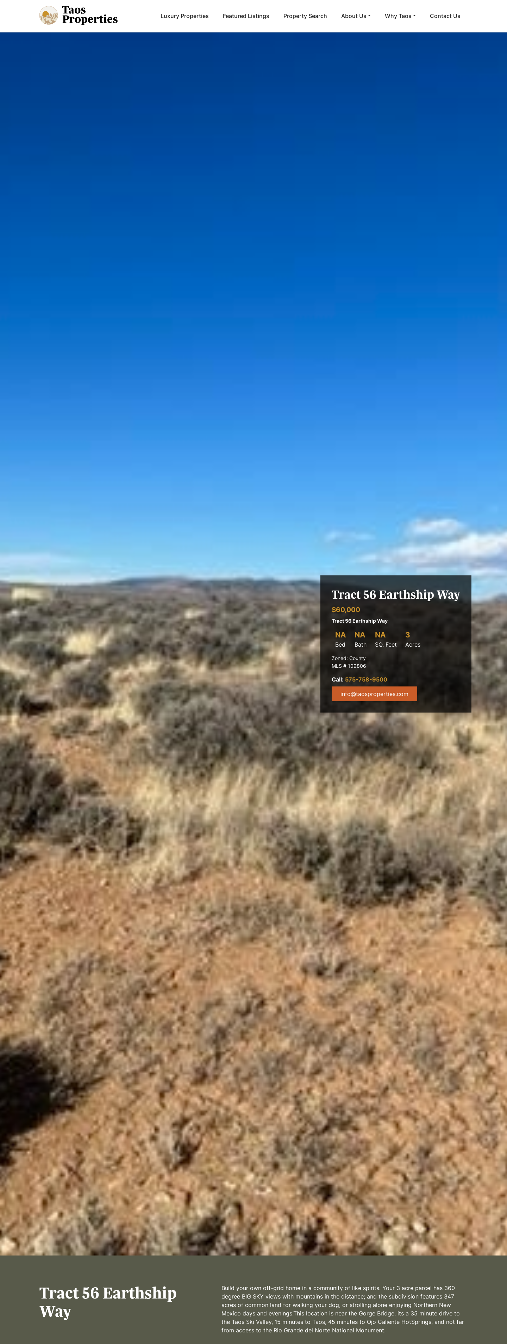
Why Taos (398, 15)
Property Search (305, 15)
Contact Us (445, 15)
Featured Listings (246, 15)
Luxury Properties (185, 15)
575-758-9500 (366, 679)
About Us (354, 15)
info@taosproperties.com (374, 693)
